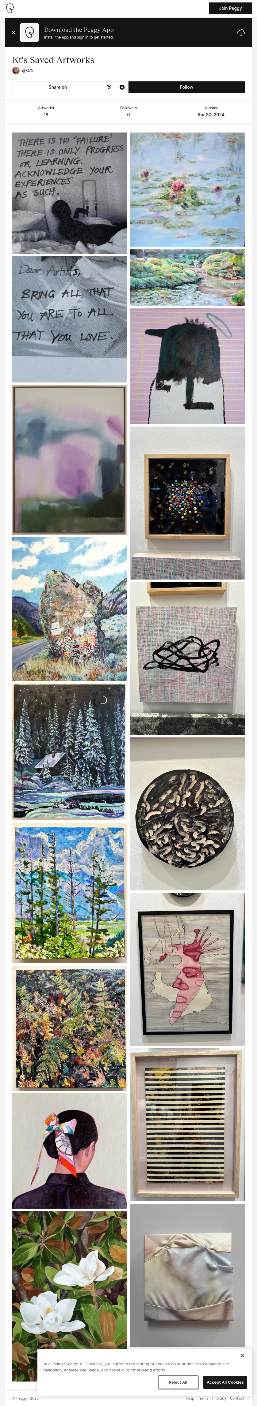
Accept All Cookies (225, 1382)
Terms (203, 1398)
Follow (186, 87)
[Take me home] (10, 8)
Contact (237, 1398)
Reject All (178, 1382)
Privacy (219, 1398)
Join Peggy (230, 8)
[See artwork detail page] (69, 193)
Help (190, 1398)
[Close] (242, 1355)
